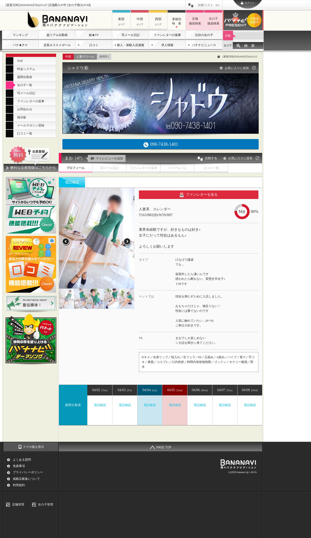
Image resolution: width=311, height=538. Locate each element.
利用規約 (19, 485)
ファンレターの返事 (167, 35)
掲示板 (21, 117)
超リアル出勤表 (57, 35)
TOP (20, 61)
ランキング (20, 35)
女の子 (228, 45)
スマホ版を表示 (33, 447)
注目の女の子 (204, 35)
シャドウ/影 (78, 68)
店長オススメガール (57, 45)
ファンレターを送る (199, 194)
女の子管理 (45, 504)
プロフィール (75, 168)
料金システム (26, 69)
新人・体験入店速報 (130, 45)
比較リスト (209, 5)
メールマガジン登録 (30, 125)
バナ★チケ (20, 45)
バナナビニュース (204, 45)
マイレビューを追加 (106, 158)
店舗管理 (18, 504)
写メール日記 (131, 35)
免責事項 (19, 466)
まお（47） (75, 158)
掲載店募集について (26, 479)
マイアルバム (177, 168)
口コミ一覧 (24, 133)
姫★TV (94, 35)
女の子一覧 (24, 85)
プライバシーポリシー (28, 472)
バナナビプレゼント (255, 20)
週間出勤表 (24, 77)
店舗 (227, 35)
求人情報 (167, 45)
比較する (207, 159)
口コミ (93, 45)
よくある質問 (22, 459)
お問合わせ (24, 109)
